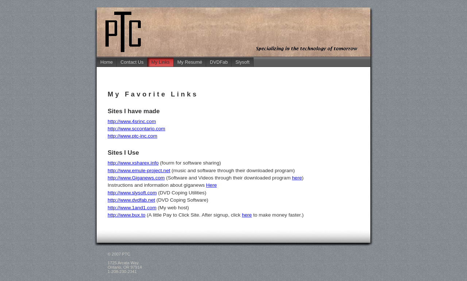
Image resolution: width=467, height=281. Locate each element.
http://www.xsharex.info (133, 163)
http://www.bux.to (127, 215)
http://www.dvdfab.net (131, 200)
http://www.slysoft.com (132, 192)
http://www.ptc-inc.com (132, 136)
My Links (160, 62)
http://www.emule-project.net (139, 170)
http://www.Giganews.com (136, 178)
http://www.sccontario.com (136, 128)
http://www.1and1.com (132, 207)
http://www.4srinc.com (132, 121)
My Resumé (189, 62)
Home (106, 62)
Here (211, 185)
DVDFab (219, 62)
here (297, 178)
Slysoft (242, 62)
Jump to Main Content (445, 6)
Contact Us (131, 62)
